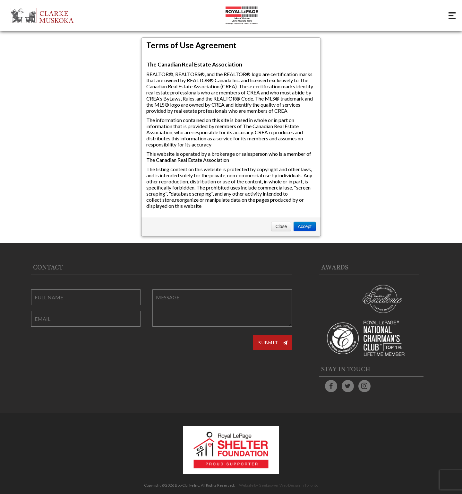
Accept (305, 226)
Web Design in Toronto (298, 485)
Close (281, 226)
